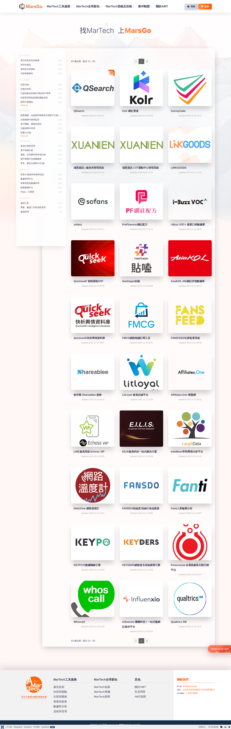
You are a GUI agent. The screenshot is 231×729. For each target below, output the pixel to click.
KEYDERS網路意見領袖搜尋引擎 (141, 565)
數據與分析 (60, 706)
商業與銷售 (60, 701)
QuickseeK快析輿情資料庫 (89, 338)
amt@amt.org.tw (190, 686)
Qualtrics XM (179, 622)
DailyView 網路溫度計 (86, 508)
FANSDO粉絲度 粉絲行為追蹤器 (140, 508)
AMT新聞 (140, 696)
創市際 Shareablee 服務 (88, 394)
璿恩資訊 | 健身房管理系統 (89, 167)
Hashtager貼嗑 (131, 281)
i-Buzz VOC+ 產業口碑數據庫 (188, 224)
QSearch (79, 111)
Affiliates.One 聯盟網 (183, 394)
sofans (78, 224)
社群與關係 (60, 696)
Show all (24, 105)
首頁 (30, 6)
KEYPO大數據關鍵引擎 (87, 565)
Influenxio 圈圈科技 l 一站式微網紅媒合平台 (141, 624)
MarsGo (24, 678)
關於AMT (162, 6)
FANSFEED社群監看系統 (185, 338)
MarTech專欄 (102, 691)
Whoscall (79, 622)
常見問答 (140, 691)
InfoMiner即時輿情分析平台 (187, 451)
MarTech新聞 (102, 696)
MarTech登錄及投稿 (119, 6)
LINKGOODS (178, 167)
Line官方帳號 (192, 693)
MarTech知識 (102, 687)
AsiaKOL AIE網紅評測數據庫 (188, 281)
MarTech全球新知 (88, 6)
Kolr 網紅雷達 (130, 111)
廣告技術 (58, 687)
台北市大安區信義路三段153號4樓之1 (199, 690)
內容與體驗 (60, 691)
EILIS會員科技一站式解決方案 (139, 451)
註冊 (205, 6)
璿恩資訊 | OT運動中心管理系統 (140, 167)
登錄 (191, 6)
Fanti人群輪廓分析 (181, 508)
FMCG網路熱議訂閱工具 (136, 338)
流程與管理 (60, 711)
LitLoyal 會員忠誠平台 (135, 394)
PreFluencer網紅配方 (134, 224)
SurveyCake (178, 111)
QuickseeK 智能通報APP (88, 281)
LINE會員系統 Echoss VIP (89, 451)
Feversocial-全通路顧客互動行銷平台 (190, 567)
